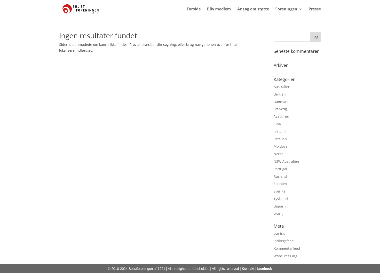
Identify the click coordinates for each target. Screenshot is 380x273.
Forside (194, 9)
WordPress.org (285, 256)
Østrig (279, 213)
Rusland (280, 176)
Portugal (280, 169)
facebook (264, 269)
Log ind (279, 233)
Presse (315, 9)
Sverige (279, 191)
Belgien (280, 94)
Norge (279, 154)
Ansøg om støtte (253, 9)
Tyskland (281, 198)
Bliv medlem (219, 9)
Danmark (281, 101)
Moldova (280, 146)
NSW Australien (286, 161)
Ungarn (280, 206)
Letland (280, 131)
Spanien (280, 183)
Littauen (280, 139)
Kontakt (248, 269)
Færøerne (281, 116)
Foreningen (286, 9)
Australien (282, 86)
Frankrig (280, 109)
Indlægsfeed (284, 241)
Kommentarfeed (287, 248)
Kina (277, 124)
